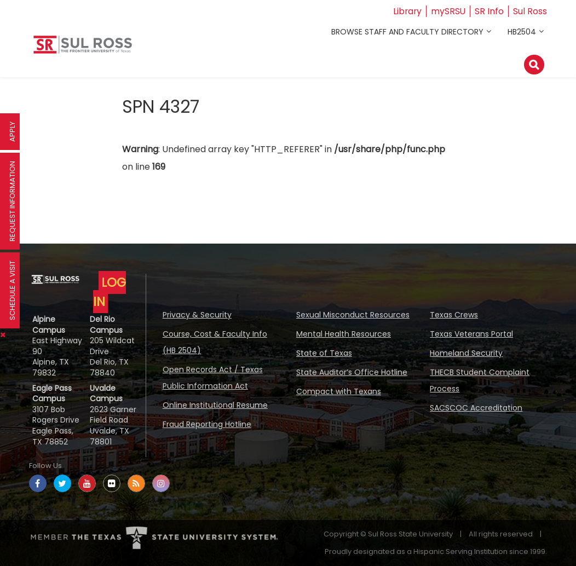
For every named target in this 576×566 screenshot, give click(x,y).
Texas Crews (454, 314)
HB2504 (522, 31)
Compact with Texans (338, 391)
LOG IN (109, 292)
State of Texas (324, 353)
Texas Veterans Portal (471, 333)
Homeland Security (466, 353)
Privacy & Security (197, 314)
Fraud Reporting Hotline (207, 424)
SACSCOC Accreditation (476, 407)
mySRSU (447, 11)
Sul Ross (530, 11)
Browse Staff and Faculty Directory (407, 31)
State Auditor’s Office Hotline (351, 372)
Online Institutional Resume (215, 405)
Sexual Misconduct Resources (353, 314)
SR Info (489, 11)
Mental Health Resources (343, 333)
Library (406, 11)
